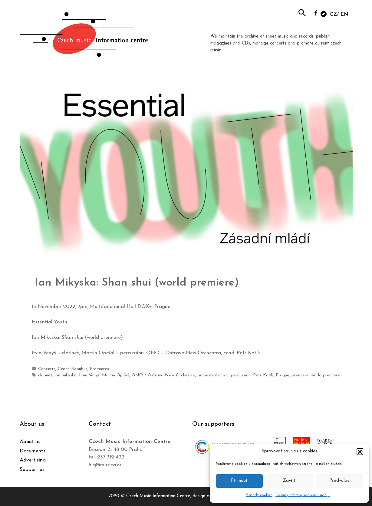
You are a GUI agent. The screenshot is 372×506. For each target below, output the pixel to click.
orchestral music (213, 375)
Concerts (46, 369)
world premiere (325, 375)
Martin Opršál (115, 375)
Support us (32, 469)
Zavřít (289, 480)
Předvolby (339, 480)
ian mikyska (66, 375)
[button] (360, 451)
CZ (333, 14)
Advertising (33, 460)
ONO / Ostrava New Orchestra (163, 375)
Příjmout (239, 480)
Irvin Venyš (89, 375)
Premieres (99, 369)
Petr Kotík (263, 375)
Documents (32, 451)
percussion (241, 375)
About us (30, 441)
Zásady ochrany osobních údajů (302, 495)
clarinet (45, 375)
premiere (300, 375)
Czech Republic (72, 369)
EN (344, 14)
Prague (282, 375)
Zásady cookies (259, 495)
